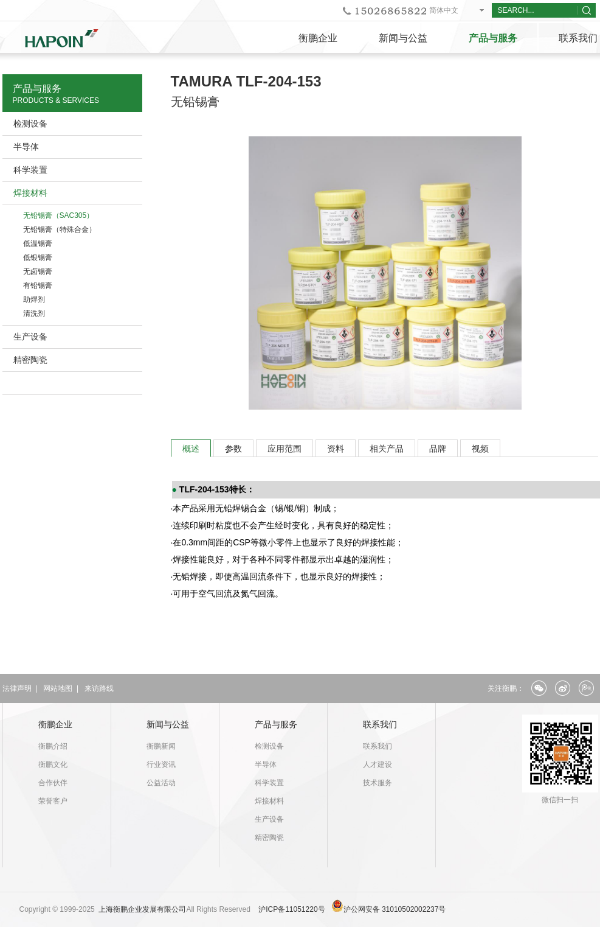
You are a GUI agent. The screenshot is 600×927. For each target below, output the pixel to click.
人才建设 (377, 764)
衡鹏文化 (52, 764)
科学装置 (30, 170)
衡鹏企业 (317, 38)
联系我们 (380, 724)
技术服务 (377, 782)
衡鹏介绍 (52, 746)
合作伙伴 (52, 782)
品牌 (437, 448)
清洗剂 (34, 313)
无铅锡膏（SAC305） (58, 215)
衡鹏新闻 (161, 746)
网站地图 (57, 688)
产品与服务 (493, 38)
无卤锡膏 (37, 271)
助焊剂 (34, 299)
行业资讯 (161, 764)
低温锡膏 (37, 243)
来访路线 (99, 688)
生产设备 (30, 336)
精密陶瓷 (30, 360)
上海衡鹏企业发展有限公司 (142, 909)
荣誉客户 (52, 801)
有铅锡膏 (37, 285)
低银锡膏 (37, 257)
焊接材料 (30, 193)
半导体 (26, 147)
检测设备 (30, 123)
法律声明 (17, 688)
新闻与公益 (403, 38)
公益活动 (161, 782)
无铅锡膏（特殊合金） (59, 229)
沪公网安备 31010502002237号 (394, 909)
